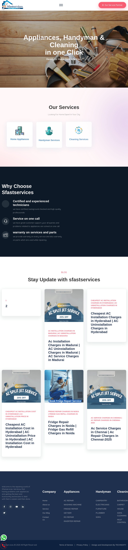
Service (45, 509)
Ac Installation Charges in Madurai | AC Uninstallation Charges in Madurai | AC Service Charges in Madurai (64, 352)
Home (44, 500)
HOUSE (120, 509)
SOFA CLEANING (122, 514)
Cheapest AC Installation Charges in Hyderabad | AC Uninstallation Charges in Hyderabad (106, 324)
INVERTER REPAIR (72, 521)
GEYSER (68, 513)
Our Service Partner (112, 5)
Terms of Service (66, 545)
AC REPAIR (69, 500)
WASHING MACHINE (72, 505)
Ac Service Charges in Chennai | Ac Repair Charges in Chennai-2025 (106, 435)
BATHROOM (122, 500)
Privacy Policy (82, 545)
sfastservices (8, 545)
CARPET (121, 505)
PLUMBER (100, 513)
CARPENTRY (101, 500)
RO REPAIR (69, 517)
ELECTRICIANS (102, 505)
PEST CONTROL (121, 521)
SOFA (98, 517)
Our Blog (46, 513)
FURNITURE (101, 509)
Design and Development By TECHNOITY (109, 545)
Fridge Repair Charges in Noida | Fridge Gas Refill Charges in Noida (62, 429)
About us (46, 505)
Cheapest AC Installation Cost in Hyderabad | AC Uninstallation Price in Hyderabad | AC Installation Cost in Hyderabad (20, 437)
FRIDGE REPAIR (71, 509)
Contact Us (45, 518)
